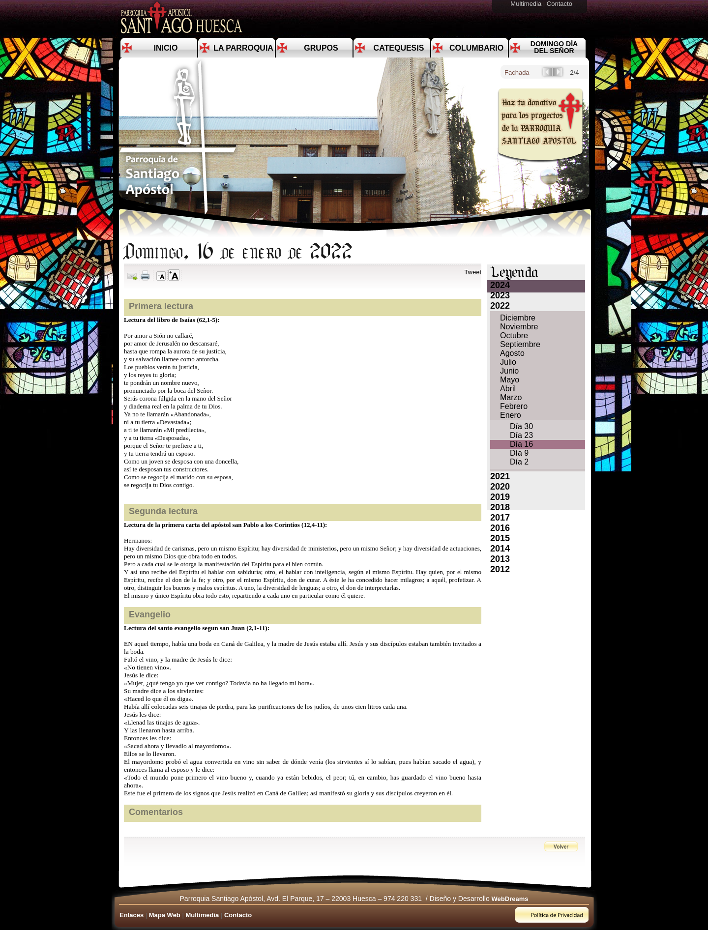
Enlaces (131, 915)
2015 (500, 538)
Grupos (321, 48)
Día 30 (521, 426)
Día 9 (519, 453)
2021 (500, 476)
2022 (500, 306)
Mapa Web (164, 915)
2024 (500, 285)
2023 (500, 295)
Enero (510, 415)
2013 (500, 559)
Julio (508, 362)
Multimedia (526, 3)
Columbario (476, 48)
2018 (500, 507)
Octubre (514, 335)
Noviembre (519, 326)
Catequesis (399, 48)
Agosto (512, 353)
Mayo (509, 380)
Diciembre (517, 318)
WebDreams (510, 898)
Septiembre (520, 344)
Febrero (514, 406)
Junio (509, 371)
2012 (500, 569)
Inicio (166, 48)
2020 (500, 487)
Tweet (472, 272)
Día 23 (521, 435)
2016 (500, 528)
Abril (508, 388)
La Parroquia (243, 48)
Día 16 (521, 444)
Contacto (560, 3)
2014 (500, 548)
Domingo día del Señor (554, 47)
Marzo (511, 397)
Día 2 (519, 462)
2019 (500, 497)
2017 (500, 518)
